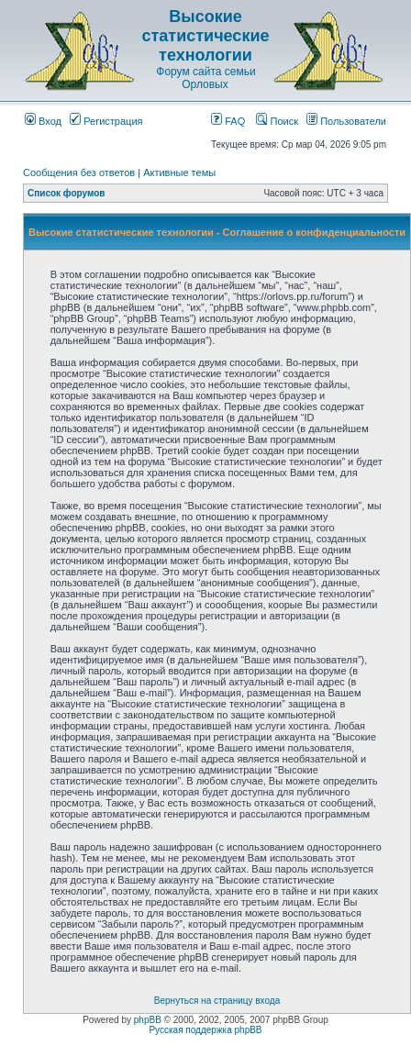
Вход (43, 121)
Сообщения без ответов (79, 172)
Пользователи (346, 121)
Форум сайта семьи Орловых (205, 78)
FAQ (228, 121)
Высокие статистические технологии (206, 35)
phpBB (147, 1020)
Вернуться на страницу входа (217, 1001)
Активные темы (179, 172)
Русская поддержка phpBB (205, 1030)
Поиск (277, 121)
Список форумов (67, 193)
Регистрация (106, 121)
